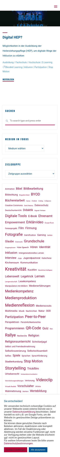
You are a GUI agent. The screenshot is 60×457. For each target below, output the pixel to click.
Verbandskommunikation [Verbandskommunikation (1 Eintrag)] (29, 374)
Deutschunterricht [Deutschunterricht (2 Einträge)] (13, 210)
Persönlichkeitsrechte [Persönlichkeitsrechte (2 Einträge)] (31, 322)
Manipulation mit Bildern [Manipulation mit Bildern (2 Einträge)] (16, 286)
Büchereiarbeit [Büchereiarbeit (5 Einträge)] (15, 200)
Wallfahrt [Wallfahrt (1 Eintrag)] (25, 391)
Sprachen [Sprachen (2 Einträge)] (26, 356)
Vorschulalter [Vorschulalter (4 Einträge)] (25, 386)
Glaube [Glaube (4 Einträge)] (9, 241)
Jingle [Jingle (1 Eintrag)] (20, 258)
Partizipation (40, 67)
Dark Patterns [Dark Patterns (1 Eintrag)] (28, 205)
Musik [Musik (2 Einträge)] (21, 311)
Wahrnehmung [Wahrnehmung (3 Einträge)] (13, 391)
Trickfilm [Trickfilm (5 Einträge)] (33, 368)
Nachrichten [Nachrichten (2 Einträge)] (31, 311)
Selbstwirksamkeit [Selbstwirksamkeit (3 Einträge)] (37, 350)
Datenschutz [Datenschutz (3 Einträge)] (41, 205)
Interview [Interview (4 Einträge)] (10, 257)
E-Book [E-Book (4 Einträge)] (32, 216)
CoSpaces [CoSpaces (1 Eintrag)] (47, 201)
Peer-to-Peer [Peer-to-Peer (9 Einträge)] (35, 316)
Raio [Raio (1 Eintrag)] (51, 329)
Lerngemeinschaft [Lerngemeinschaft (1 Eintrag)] (11, 281)
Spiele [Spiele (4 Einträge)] (16, 355)
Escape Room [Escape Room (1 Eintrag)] (49, 223)
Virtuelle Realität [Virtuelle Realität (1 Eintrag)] (10, 386)
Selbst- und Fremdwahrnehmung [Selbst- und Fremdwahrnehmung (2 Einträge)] (20, 346)
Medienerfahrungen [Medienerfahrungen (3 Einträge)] (39, 285)
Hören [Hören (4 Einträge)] (34, 247)
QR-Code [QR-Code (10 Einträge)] (33, 328)
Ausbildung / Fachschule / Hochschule (21, 62)
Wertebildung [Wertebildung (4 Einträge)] (38, 391)
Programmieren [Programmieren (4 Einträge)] (14, 328)
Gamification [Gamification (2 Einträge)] (30, 235)
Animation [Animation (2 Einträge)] (10, 189)
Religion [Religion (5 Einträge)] (33, 335)
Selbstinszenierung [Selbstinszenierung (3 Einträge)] (15, 350)
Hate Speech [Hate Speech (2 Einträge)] (23, 247)
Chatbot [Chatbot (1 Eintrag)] (34, 201)
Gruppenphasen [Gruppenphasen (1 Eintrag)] (10, 247)
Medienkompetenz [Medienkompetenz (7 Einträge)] (19, 291)
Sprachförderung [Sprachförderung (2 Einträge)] (39, 356)
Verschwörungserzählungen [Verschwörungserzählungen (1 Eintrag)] (14, 381)
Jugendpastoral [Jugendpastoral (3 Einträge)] (31, 258)
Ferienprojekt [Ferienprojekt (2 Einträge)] (11, 228)
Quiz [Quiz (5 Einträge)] (45, 328)
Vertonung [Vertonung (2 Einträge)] (30, 380)
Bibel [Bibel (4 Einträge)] (19, 188)
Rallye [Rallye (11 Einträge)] (10, 335)
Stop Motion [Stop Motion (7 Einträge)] (33, 361)
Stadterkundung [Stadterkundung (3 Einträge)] (14, 361)
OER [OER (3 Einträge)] (48, 310)
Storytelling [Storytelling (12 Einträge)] (15, 368)
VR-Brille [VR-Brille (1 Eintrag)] (38, 386)
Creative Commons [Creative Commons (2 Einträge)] (14, 205)
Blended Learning (13, 67)
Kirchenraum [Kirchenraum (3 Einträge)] (12, 262)
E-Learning (47, 62)
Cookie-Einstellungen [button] (15, 450)
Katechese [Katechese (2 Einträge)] (47, 258)
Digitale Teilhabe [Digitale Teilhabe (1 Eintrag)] (39, 210)
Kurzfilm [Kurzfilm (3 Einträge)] (32, 269)
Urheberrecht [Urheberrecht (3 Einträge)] (12, 373)
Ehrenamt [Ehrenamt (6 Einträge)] (45, 216)
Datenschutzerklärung (23, 411)
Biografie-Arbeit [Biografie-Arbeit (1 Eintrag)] (24, 195)
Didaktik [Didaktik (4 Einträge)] (28, 210)
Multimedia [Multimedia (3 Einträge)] (11, 310)
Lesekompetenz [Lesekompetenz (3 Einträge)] (27, 281)
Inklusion (28, 67)
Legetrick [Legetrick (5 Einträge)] (27, 276)
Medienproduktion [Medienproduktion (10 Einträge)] (21, 298)
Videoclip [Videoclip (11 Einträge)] (44, 380)
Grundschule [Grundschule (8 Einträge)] (34, 241)
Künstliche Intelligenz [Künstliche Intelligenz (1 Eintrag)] (45, 270)
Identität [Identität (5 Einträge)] (44, 247)
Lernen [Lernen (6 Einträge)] (40, 276)
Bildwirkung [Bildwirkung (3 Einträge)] (11, 194)
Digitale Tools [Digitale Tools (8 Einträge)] (16, 216)
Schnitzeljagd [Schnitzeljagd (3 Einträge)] (39, 341)
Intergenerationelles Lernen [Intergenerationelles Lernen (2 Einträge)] (31, 253)
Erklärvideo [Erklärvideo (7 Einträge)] (34, 222)
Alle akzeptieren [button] (38, 450)
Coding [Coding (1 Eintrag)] (40, 201)
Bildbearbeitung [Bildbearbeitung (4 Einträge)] (33, 188)
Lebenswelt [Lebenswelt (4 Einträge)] (12, 276)
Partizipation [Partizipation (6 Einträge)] (14, 317)
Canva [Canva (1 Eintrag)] (28, 201)
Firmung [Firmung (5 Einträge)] (30, 228)
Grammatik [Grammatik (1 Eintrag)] (19, 242)
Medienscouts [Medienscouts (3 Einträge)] (43, 305)
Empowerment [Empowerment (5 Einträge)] (15, 222)
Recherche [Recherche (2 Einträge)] (22, 336)
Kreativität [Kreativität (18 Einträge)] (15, 269)
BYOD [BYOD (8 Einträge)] (35, 194)
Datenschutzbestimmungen (18, 443)
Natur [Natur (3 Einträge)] (41, 310)
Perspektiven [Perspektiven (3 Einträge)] (12, 322)
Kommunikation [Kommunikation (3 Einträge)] (29, 262)
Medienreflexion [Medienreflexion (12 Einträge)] (20, 305)
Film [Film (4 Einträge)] (21, 228)
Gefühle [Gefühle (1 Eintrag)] (49, 235)
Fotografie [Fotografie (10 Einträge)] (14, 234)
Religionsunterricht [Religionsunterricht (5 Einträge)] (18, 341)
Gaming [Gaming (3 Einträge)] (41, 235)
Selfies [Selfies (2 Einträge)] (8, 356)
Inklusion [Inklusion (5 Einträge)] (11, 252)
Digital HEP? (12, 37)
